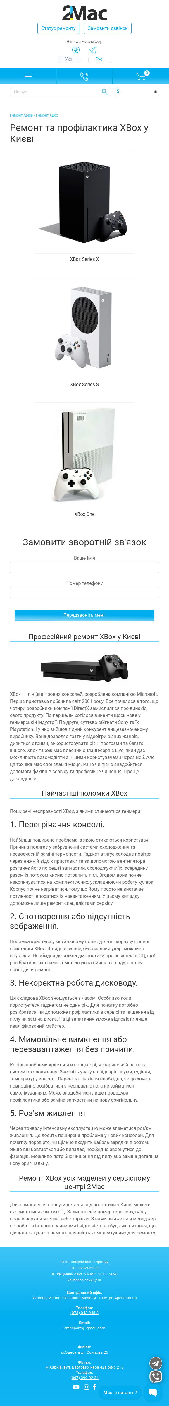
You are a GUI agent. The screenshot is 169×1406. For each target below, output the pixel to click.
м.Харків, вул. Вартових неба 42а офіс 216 (84, 1365)
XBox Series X (84, 259)
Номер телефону (84, 589)
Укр (68, 59)
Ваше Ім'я (84, 564)
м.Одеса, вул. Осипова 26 (84, 1349)
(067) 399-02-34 (84, 1377)
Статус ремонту (58, 28)
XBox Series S (84, 384)
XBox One (84, 514)
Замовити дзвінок (107, 28)
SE (105, 92)
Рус (99, 59)
